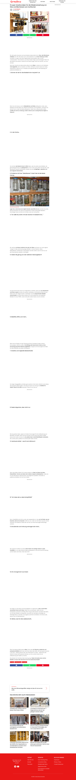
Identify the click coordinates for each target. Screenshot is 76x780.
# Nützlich (24, 662)
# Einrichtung (18, 662)
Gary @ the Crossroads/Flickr (14, 206)
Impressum (56, 759)
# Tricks (12, 662)
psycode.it (29, 764)
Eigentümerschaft (42, 766)
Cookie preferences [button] (58, 764)
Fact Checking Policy (43, 759)
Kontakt (29, 762)
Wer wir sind (30, 759)
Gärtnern (42, 1)
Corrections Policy (42, 762)
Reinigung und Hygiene (62, 1)
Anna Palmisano (17, 9)
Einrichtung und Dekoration (32, 1)
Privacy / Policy (57, 762)
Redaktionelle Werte (42, 764)
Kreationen (52, 1)
